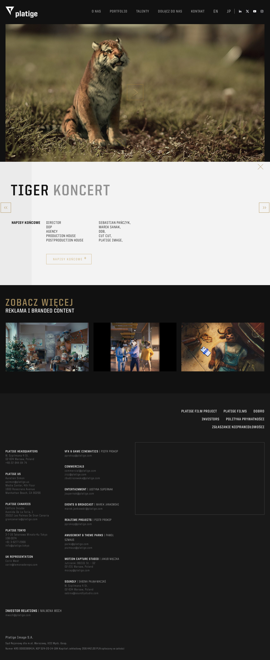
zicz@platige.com (75, 474)
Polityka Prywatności (245, 419)
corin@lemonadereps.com (22, 564)
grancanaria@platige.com (22, 519)
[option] (47, 347)
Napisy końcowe (70, 258)
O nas (96, 11)
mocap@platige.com (77, 570)
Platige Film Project (199, 411)
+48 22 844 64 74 (16, 462)
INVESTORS (210, 419)
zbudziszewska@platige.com (82, 478)
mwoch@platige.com (18, 615)
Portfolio (118, 11)
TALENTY (142, 11)
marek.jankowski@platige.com (84, 508)
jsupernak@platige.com (79, 493)
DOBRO (258, 411)
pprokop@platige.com (78, 455)
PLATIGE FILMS (235, 411)
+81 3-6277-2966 (16, 542)
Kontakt (198, 11)
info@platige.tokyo (17, 545)
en (215, 11)
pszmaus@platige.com (78, 547)
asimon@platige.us (17, 482)
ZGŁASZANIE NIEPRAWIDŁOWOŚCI (238, 427)
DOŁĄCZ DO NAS (170, 11)
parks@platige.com (77, 544)
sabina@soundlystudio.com (82, 593)
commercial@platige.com (80, 470)
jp (229, 11)
